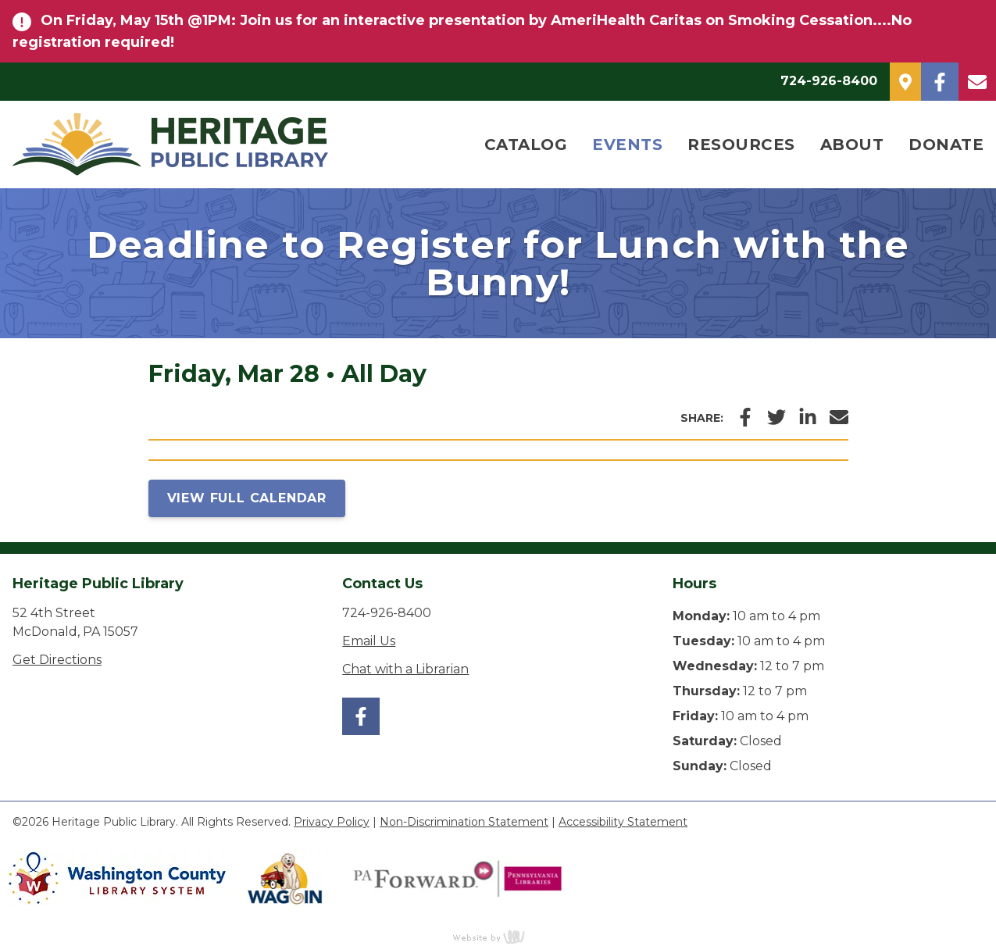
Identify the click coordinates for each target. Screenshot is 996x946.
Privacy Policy (331, 822)
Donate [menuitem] (946, 144)
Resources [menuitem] (741, 144)
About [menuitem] (852, 144)
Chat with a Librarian (405, 669)
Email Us (368, 641)
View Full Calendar (247, 498)
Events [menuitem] (627, 144)
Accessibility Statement (623, 822)
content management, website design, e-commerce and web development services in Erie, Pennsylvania (498, 936)
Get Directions (57, 659)
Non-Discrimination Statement (464, 822)
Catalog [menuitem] (526, 144)
